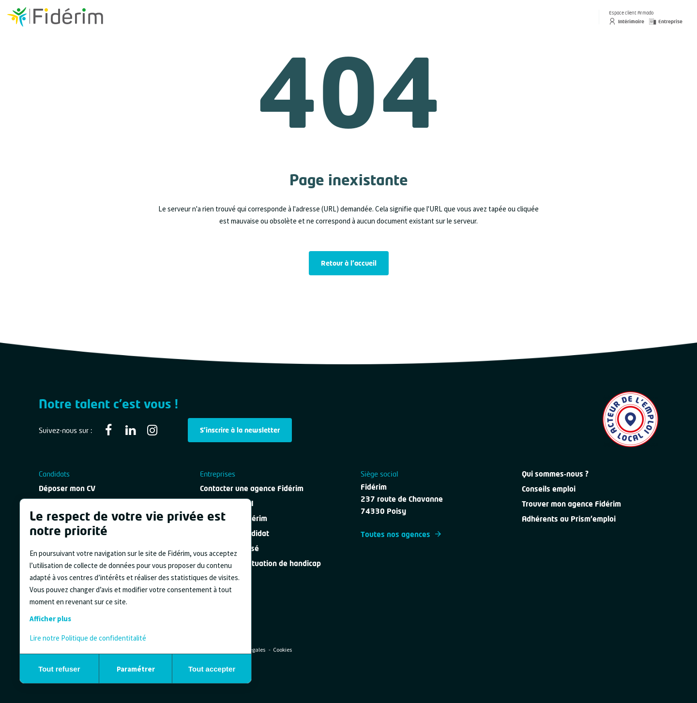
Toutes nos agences (401, 534)
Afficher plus (50, 618)
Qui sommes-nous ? (555, 473)
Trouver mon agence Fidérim (571, 503)
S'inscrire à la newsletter (240, 430)
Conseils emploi (549, 488)
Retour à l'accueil (349, 263)
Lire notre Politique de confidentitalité (88, 638)
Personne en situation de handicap (260, 563)
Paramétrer (136, 668)
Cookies (282, 649)
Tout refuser (59, 669)
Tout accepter (211, 669)
